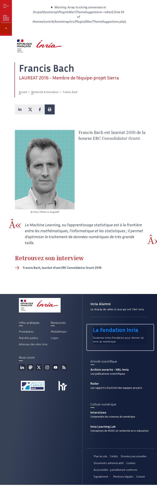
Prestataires (26, 331)
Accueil (23, 92)
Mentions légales (123, 476)
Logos (54, 338)
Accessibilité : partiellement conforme (115, 470)
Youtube (55, 367)
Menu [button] (6, 6)
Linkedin (22, 367)
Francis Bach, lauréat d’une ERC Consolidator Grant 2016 (62, 268)
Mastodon (30, 367)
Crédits (114, 456)
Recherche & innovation (44, 92)
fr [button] (6, 28)
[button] (20, 109)
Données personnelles (134, 456)
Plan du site (100, 456)
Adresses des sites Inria (33, 344)
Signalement (102, 476)
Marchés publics (28, 338)
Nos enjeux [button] (6, 18)
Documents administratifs (109, 463)
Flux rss (64, 367)
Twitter (39, 367)
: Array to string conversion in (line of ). (78, 14)
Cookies (131, 463)
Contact (140, 476)
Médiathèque (60, 331)
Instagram (47, 367)
